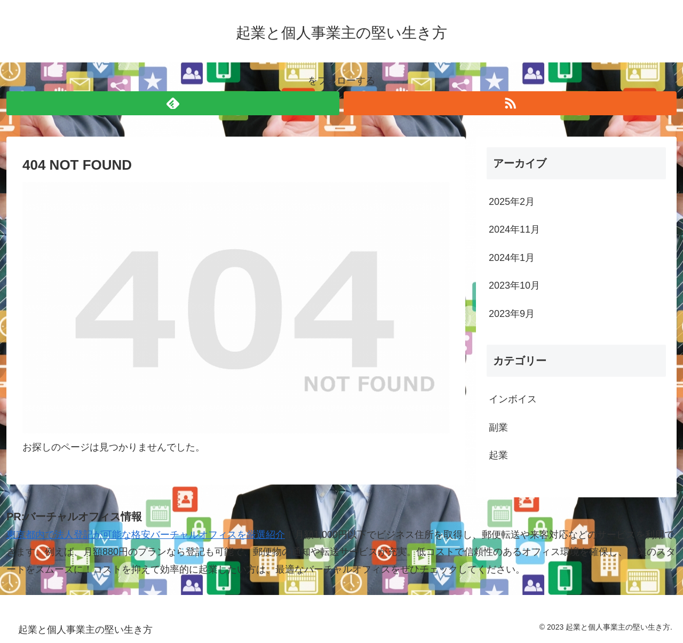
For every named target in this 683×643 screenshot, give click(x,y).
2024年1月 (512, 257)
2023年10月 (514, 285)
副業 (498, 427)
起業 (498, 455)
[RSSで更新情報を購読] (510, 103)
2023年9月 (512, 313)
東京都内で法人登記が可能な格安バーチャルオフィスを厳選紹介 (145, 534)
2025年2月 (512, 201)
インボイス (513, 399)
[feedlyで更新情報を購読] (172, 103)
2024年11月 (514, 229)
